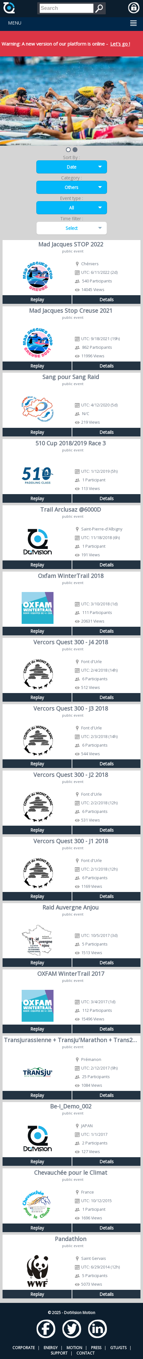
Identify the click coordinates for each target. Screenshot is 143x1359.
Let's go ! (120, 43)
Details (106, 299)
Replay (37, 299)
